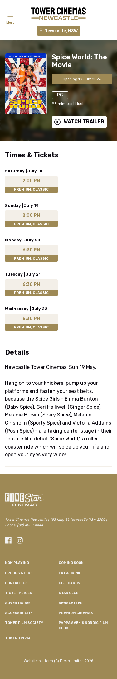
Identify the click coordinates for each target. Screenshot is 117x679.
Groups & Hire (18, 573)
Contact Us (16, 583)
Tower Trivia (18, 638)
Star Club (69, 593)
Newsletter (71, 603)
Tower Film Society (24, 623)
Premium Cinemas (76, 613)
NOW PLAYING (17, 563)
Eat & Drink (69, 573)
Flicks (65, 661)
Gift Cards (69, 583)
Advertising (17, 603)
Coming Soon (71, 563)
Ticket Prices (18, 593)
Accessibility (19, 613)
